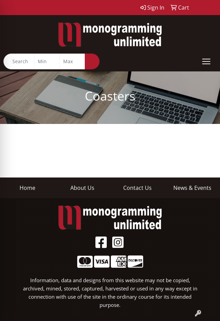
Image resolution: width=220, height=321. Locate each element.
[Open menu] (206, 61)
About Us (82, 188)
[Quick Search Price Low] (47, 61)
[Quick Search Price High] (72, 61)
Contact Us (137, 188)
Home (27, 188)
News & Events (192, 188)
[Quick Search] (18, 61)
